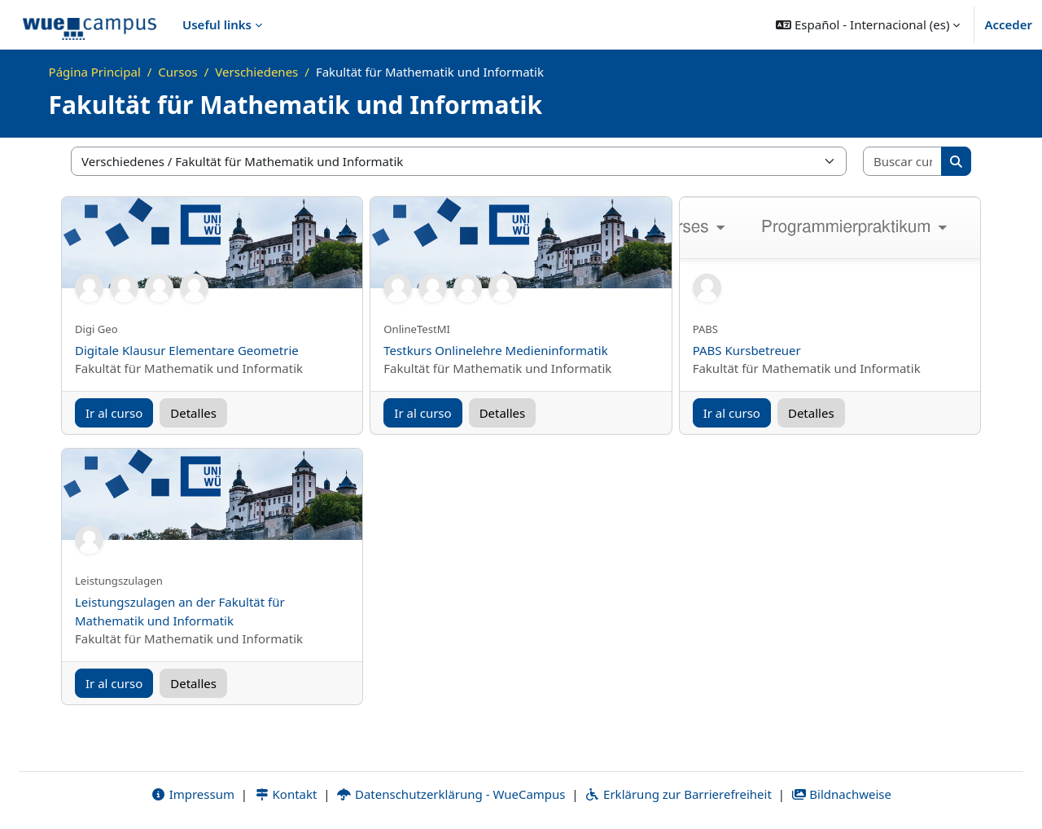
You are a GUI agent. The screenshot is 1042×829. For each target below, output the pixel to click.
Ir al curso (113, 413)
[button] (867, 24)
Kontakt (285, 794)
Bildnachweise (841, 794)
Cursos (177, 72)
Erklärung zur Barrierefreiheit (677, 794)
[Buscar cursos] (903, 162)
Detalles (193, 413)
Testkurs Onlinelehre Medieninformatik (495, 350)
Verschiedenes (256, 72)
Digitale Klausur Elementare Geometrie (187, 350)
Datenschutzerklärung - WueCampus (450, 794)
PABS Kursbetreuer (747, 350)
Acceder (1008, 24)
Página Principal (95, 72)
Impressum (192, 794)
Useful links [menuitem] (217, 24)
